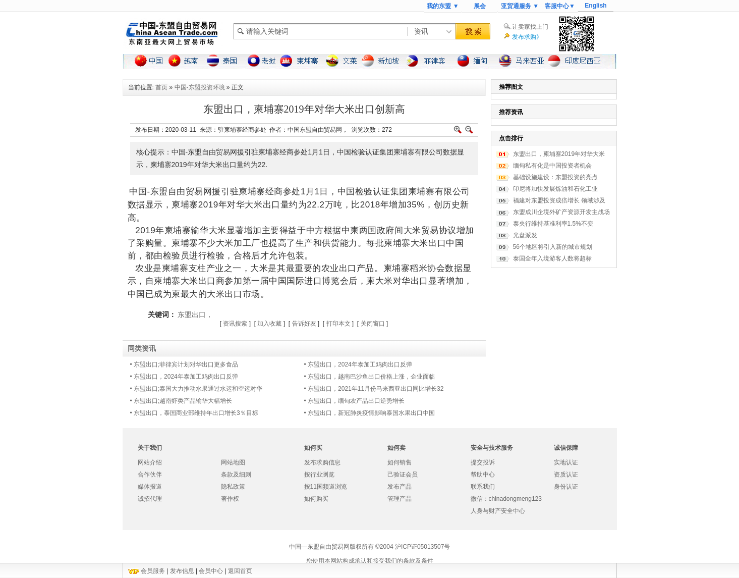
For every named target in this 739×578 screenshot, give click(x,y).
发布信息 (182, 570)
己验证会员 (402, 474)
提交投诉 (483, 462)
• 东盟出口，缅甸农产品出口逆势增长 (354, 400)
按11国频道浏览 (325, 486)
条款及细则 (236, 474)
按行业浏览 (319, 474)
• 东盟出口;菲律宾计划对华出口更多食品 (184, 364)
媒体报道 (150, 486)
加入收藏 (269, 323)
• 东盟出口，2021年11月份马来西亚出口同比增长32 (374, 388)
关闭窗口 (373, 323)
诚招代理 (150, 498)
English (595, 5)
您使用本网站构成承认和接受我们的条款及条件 (369, 560)
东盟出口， (195, 314)
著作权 (230, 498)
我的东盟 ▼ (443, 6)
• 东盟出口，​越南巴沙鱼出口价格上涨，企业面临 (369, 376)
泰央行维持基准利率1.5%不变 (553, 223)
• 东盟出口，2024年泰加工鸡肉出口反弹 (358, 364)
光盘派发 (525, 235)
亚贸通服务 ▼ (520, 6)
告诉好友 (304, 323)
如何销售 (399, 462)
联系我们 (483, 486)
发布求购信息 (322, 462)
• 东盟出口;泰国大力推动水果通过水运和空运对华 (196, 388)
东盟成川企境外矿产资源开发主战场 (561, 212)
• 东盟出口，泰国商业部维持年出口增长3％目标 (194, 412)
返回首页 (240, 570)
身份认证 (566, 486)
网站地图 (233, 462)
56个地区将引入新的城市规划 (552, 246)
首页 (161, 87)
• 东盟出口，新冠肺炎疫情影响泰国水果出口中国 (369, 412)
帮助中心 (483, 474)
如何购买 (316, 498)
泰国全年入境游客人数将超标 (552, 258)
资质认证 (566, 474)
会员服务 (153, 570)
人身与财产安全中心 (498, 510)
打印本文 (338, 323)
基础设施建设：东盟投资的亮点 (555, 177)
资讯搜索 (235, 323)
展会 (480, 6)
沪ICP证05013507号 (422, 546)
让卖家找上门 (530, 26)
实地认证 (566, 462)
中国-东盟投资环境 (200, 87)
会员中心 (211, 570)
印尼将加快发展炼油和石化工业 (555, 188)
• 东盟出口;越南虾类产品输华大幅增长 (181, 400)
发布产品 (399, 486)
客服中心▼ (560, 6)
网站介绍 (150, 462)
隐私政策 (233, 486)
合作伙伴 (150, 474)
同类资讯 (142, 348)
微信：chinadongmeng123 (506, 498)
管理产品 (399, 498)
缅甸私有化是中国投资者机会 (552, 165)
